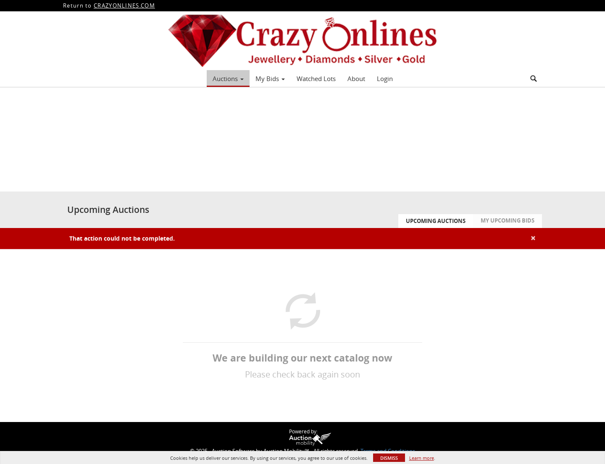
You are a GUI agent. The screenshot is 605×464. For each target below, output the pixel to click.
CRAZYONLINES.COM (124, 5)
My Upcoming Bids (507, 220)
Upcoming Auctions (436, 221)
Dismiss (389, 458)
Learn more (421, 458)
